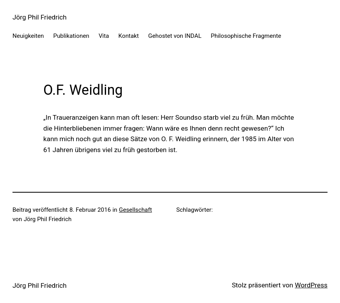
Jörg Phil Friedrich (39, 17)
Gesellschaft (135, 209)
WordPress (311, 285)
